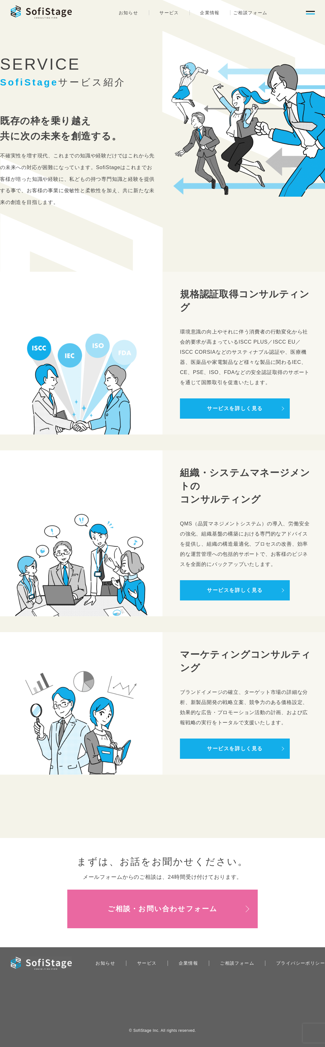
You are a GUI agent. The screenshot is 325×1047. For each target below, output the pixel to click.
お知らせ (128, 12)
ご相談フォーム (250, 12)
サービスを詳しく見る (235, 408)
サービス (169, 12)
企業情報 (210, 12)
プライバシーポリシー (300, 963)
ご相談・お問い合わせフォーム (163, 909)
